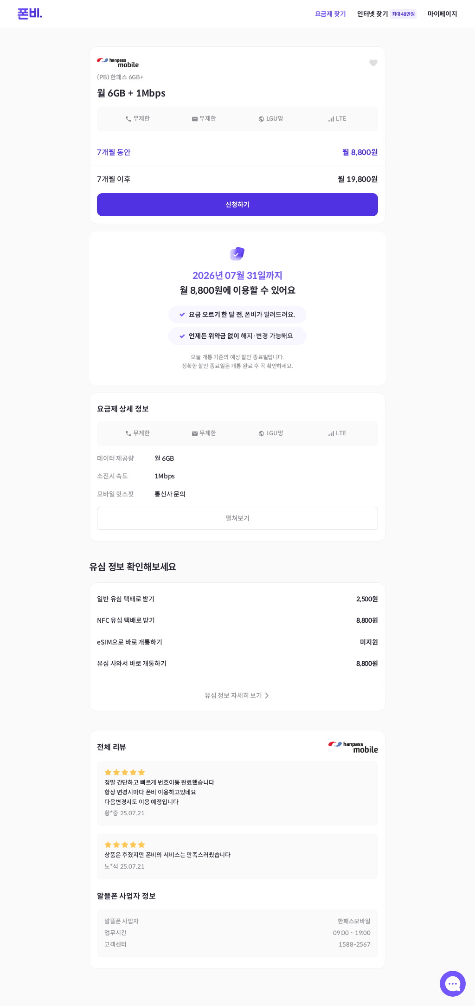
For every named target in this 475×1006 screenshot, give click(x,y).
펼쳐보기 (237, 518)
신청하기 (237, 204)
